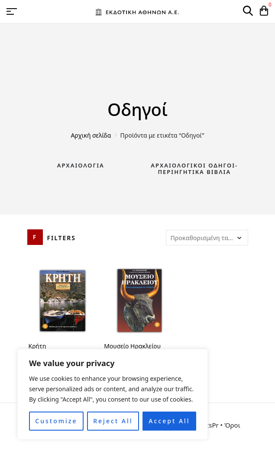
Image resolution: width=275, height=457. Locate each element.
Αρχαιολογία (80, 165)
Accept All (169, 421)
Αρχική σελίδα (91, 135)
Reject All (113, 421)
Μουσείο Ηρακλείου (132, 346)
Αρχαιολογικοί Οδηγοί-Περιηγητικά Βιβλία (194, 168)
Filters (61, 238)
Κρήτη (37, 346)
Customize (56, 421)
